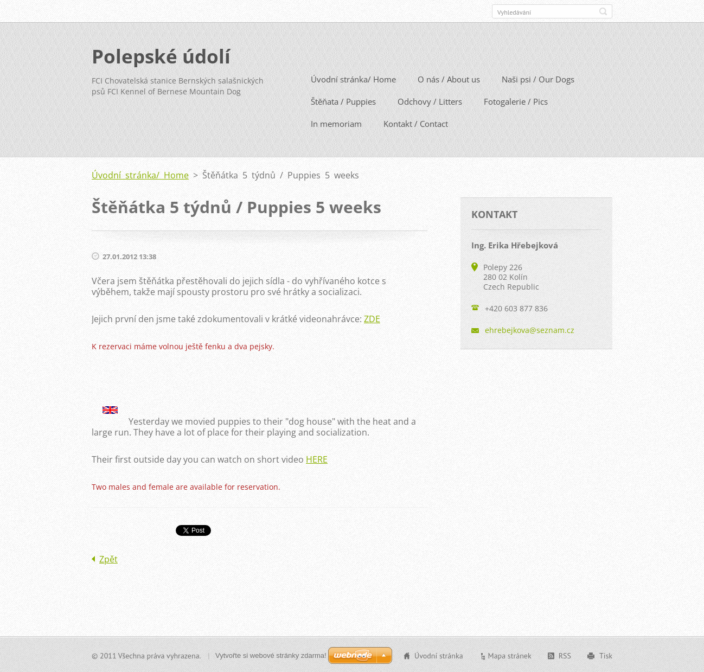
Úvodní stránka (438, 655)
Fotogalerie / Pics (516, 100)
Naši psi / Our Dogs (538, 78)
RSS (565, 655)
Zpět (108, 559)
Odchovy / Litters (430, 100)
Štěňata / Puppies (343, 100)
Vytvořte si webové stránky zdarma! (271, 655)
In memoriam (336, 123)
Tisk (605, 655)
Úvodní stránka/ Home (353, 78)
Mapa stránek (510, 655)
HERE (317, 459)
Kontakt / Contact (415, 123)
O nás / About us (449, 78)
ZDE (372, 318)
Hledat (603, 11)
